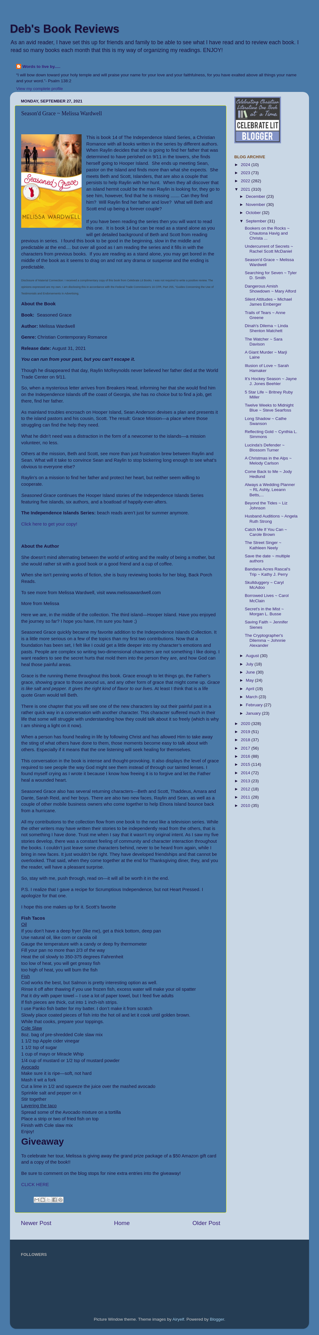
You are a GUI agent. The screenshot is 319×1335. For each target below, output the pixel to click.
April (250, 688)
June (251, 672)
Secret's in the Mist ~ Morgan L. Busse (264, 611)
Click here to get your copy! (49, 524)
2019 (246, 731)
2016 (246, 756)
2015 (246, 764)
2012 (246, 789)
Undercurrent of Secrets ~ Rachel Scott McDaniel (269, 249)
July (250, 664)
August (253, 655)
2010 (246, 805)
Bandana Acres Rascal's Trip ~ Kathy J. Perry (267, 571)
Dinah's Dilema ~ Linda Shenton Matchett (266, 328)
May (250, 680)
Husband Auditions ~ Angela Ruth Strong (271, 518)
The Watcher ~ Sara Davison (264, 341)
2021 (246, 189)
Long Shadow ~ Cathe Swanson (266, 421)
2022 (246, 181)
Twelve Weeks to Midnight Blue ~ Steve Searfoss (269, 407)
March (252, 696)
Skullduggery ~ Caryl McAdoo (264, 585)
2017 (246, 748)
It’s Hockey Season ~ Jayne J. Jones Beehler (271, 381)
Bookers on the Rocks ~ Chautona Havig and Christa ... (267, 233)
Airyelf (178, 1319)
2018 (246, 739)
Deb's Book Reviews (64, 28)
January (254, 713)
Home (122, 1223)
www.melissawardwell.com (133, 592)
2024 (246, 164)
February (255, 705)
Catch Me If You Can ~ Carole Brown (266, 532)
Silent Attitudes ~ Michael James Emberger (268, 302)
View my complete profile (39, 88)
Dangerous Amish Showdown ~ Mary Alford (270, 288)
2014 (246, 772)
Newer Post (36, 1223)
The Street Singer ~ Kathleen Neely (263, 545)
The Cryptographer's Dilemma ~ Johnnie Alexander (265, 640)
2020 (246, 723)
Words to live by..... (41, 66)
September (257, 221)
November (256, 204)
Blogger (217, 1319)
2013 (246, 781)
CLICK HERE (35, 1184)
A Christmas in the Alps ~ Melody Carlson (268, 460)
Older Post (206, 1223)
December (256, 196)
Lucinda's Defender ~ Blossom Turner (265, 447)
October (254, 212)
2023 (246, 172)
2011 (246, 797)
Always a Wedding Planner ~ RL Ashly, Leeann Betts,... (270, 489)
